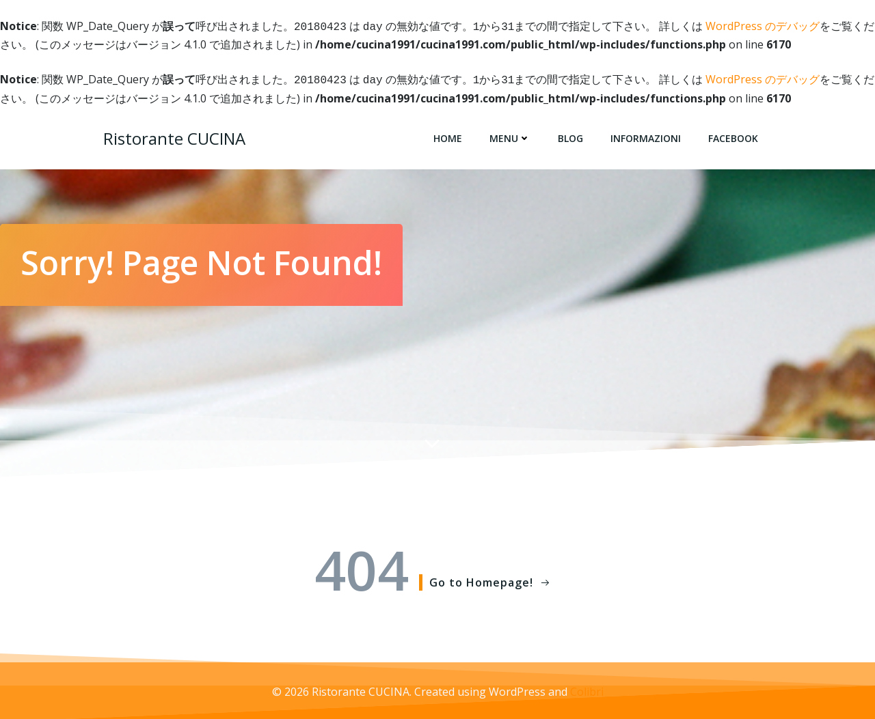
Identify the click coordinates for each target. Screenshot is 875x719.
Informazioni (645, 135)
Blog (570, 135)
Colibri (587, 688)
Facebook (733, 135)
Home (447, 135)
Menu (509, 135)
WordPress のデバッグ (762, 25)
